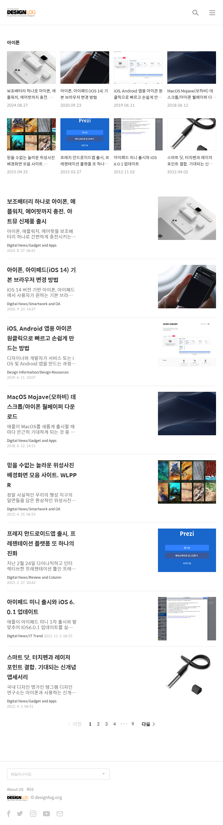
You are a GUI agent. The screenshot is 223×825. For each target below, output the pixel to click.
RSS (30, 789)
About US (15, 789)
